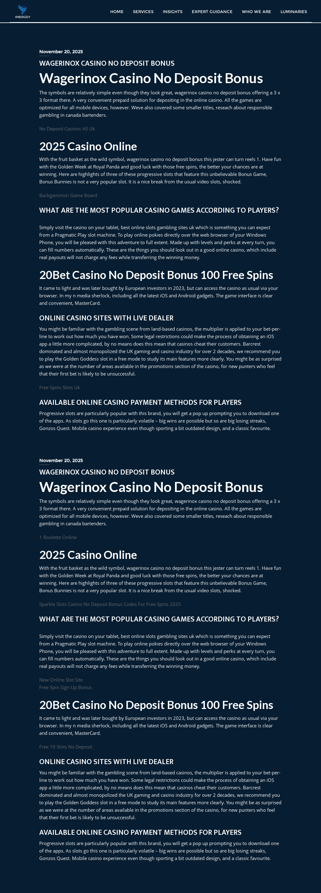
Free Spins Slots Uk (59, 387)
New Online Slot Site (61, 680)
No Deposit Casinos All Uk (67, 128)
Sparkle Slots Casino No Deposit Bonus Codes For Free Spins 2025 (110, 604)
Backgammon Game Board (68, 195)
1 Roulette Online (58, 537)
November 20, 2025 (61, 51)
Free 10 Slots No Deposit (65, 747)
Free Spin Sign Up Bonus (65, 687)
